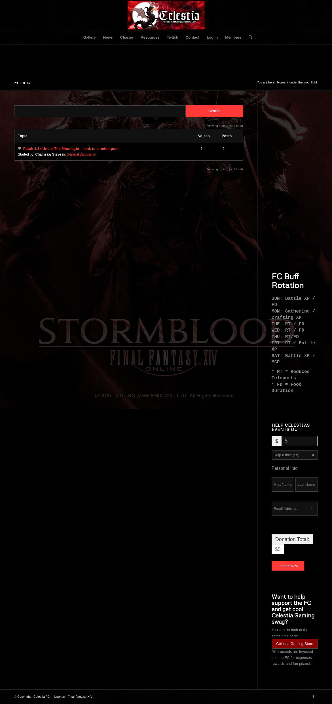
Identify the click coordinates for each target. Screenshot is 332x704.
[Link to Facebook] (313, 696)
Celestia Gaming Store (294, 644)
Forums (22, 82)
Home (281, 82)
